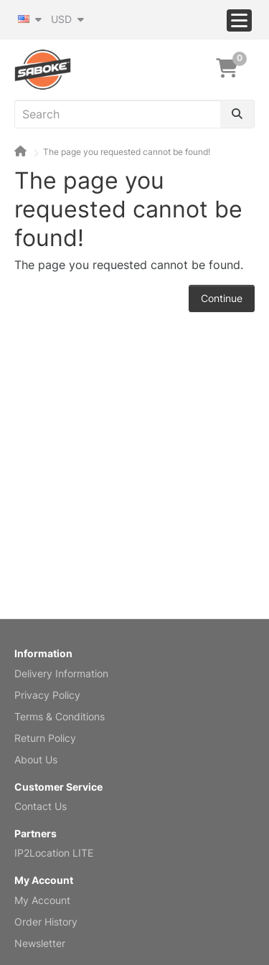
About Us (35, 759)
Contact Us (40, 806)
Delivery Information (61, 673)
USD (67, 19)
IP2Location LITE (53, 853)
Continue (221, 298)
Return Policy (45, 738)
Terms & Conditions (59, 716)
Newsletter (39, 943)
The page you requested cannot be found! (126, 151)
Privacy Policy (47, 695)
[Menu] (239, 20)
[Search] (237, 114)
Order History (45, 921)
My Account (42, 900)
